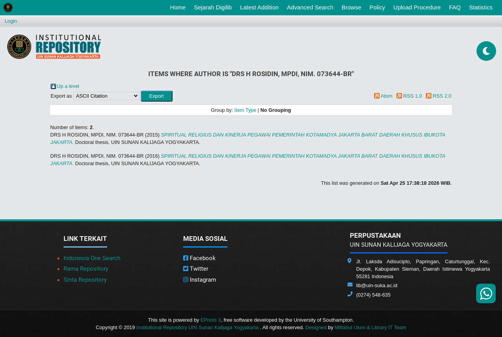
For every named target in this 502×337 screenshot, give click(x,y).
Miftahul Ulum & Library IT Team (370, 327)
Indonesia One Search (92, 258)
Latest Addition (259, 7)
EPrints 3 (210, 320)
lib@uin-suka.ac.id (376, 285)
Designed (316, 327)
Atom (387, 96)
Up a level (68, 86)
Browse (351, 7)
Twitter (195, 268)
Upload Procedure (417, 7)
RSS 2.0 (442, 96)
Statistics (481, 7)
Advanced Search (310, 7)
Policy (377, 7)
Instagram (199, 279)
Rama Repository (86, 268)
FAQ (455, 7)
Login (11, 21)
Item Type (245, 110)
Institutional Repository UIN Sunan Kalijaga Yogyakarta (198, 327)
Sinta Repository (85, 279)
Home (179, 7)
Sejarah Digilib (213, 7)
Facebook (199, 258)
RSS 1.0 (412, 96)
